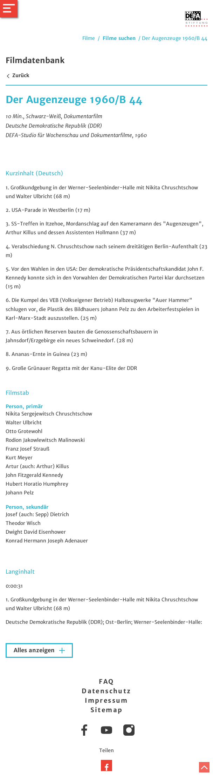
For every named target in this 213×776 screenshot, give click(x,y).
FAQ (106, 681)
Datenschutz (106, 691)
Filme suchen (119, 38)
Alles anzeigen (35, 650)
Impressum (106, 700)
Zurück (17, 75)
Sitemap (106, 710)
